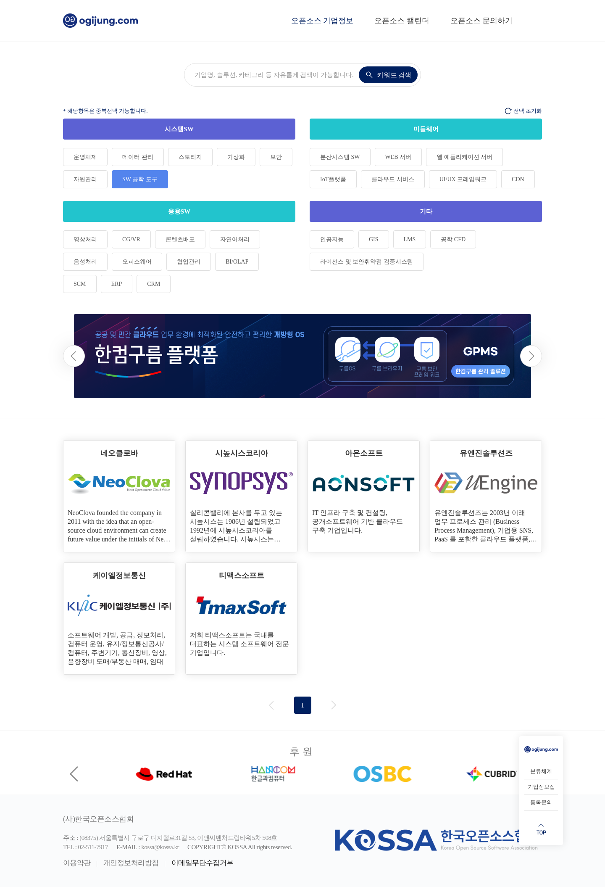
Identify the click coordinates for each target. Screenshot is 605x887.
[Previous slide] (75, 774)
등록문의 (541, 802)
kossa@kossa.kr (160, 847)
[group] (302, 356)
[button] (531, 356)
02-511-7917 (93, 847)
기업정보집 (541, 787)
